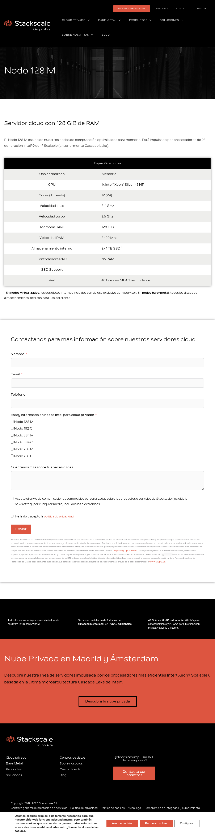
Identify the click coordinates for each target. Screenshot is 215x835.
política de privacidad (59, 516)
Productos (14, 768)
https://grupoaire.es (123, 550)
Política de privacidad (84, 806)
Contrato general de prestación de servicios (39, 806)
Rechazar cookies (153, 823)
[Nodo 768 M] (12, 449)
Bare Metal (14, 762)
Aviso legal (135, 806)
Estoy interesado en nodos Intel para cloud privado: (52, 415)
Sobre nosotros (71, 762)
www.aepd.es (141, 561)
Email (15, 374)
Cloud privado (16, 756)
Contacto (190, 9)
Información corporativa (26, 811)
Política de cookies (113, 806)
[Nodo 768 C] (12, 455)
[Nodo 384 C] (12, 442)
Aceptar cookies (116, 823)
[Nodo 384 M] (12, 435)
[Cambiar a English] (204, 8)
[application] (86, 20)
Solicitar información (149, 9)
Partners (175, 9)
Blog (63, 773)
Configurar (186, 823)
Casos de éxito (70, 768)
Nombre (17, 354)
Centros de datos (72, 756)
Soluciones (14, 773)
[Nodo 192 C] (12, 428)
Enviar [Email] (20, 529)
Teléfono (18, 394)
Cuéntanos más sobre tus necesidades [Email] (42, 467)
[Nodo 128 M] (12, 421)
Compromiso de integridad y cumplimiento (172, 806)
